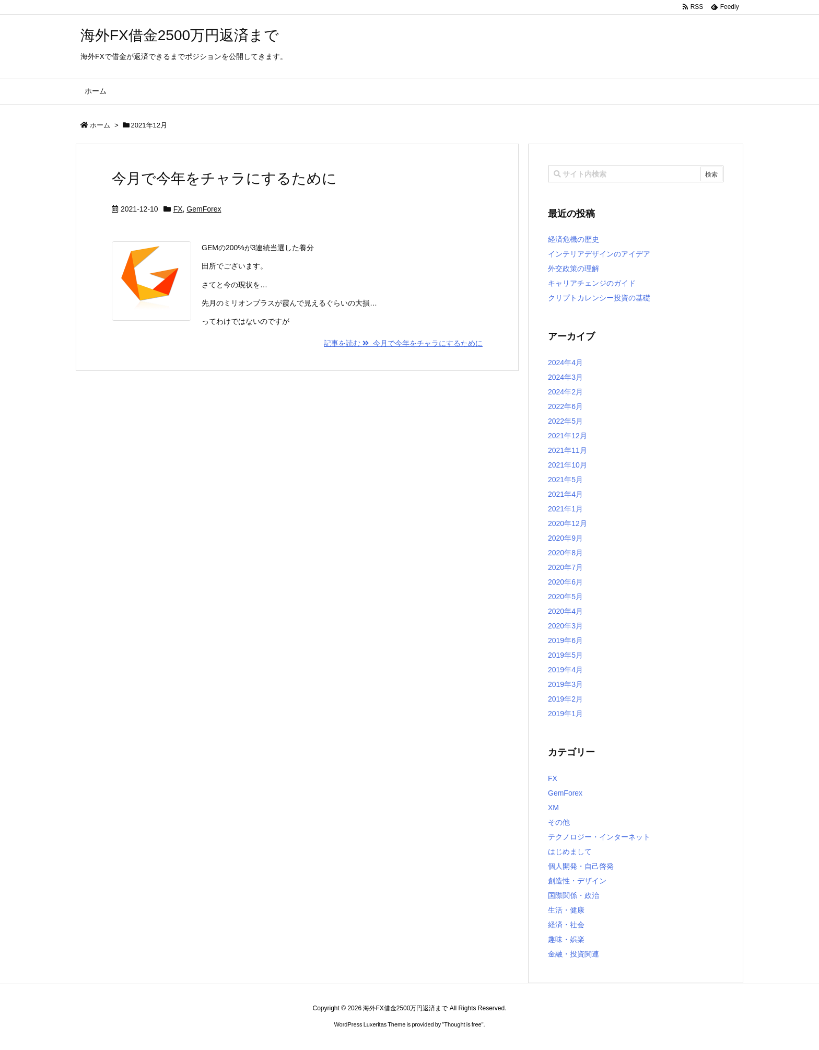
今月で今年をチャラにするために (224, 178)
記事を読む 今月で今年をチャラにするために (403, 343)
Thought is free (462, 1024)
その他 (559, 822)
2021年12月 (567, 435)
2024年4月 (565, 362)
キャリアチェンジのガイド (592, 283)
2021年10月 (567, 465)
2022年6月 (565, 406)
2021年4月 (565, 494)
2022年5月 (565, 421)
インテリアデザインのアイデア (599, 254)
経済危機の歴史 (573, 239)
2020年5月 (565, 596)
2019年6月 (565, 640)
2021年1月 (565, 509)
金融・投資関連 (573, 954)
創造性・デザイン (577, 881)
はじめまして (570, 851)
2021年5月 (565, 479)
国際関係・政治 (573, 895)
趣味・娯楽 (566, 939)
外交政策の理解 (573, 268)
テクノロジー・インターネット (599, 837)
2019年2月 (565, 699)
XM (553, 807)
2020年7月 (565, 567)
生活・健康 (566, 910)
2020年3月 (565, 626)
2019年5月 (565, 655)
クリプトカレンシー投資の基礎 (599, 298)
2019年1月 (565, 713)
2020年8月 (565, 553)
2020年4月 (565, 611)
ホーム (100, 125)
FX (178, 209)
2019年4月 (565, 670)
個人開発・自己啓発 (581, 866)
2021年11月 (567, 450)
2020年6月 (565, 582)
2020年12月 (567, 523)
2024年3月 (565, 377)
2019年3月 (565, 684)
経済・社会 (566, 924)
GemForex (203, 209)
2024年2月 (565, 392)
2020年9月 (565, 538)
